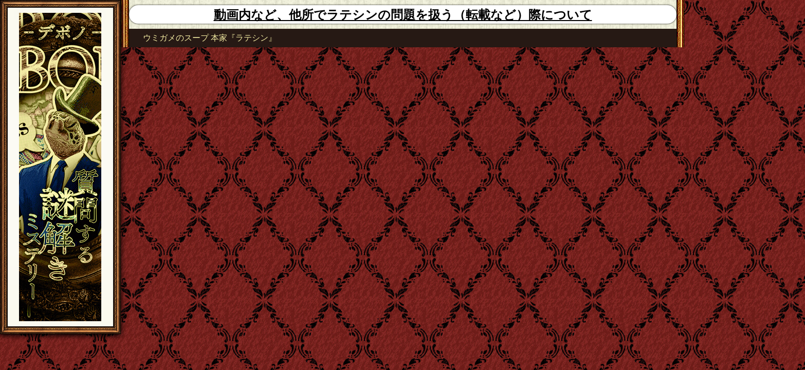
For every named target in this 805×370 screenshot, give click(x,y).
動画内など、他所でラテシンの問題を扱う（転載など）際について (403, 15)
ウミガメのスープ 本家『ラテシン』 (210, 37)
